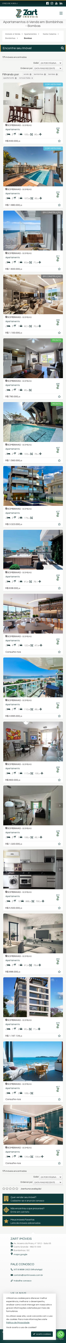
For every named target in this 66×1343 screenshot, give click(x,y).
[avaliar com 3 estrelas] (10, 1188)
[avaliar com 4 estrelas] (13, 1188)
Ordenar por (26, 68)
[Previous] (7, 102)
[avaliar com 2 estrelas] (7, 1188)
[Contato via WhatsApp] (60, 1334)
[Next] (58, 102)
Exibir (36, 63)
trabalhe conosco (22, 1281)
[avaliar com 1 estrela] (3, 1188)
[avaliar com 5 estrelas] (16, 1188)
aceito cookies (42, 1334)
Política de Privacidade (18, 1323)
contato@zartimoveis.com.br (28, 1275)
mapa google (20, 1254)
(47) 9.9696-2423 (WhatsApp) (28, 1269)
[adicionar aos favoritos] (60, 141)
